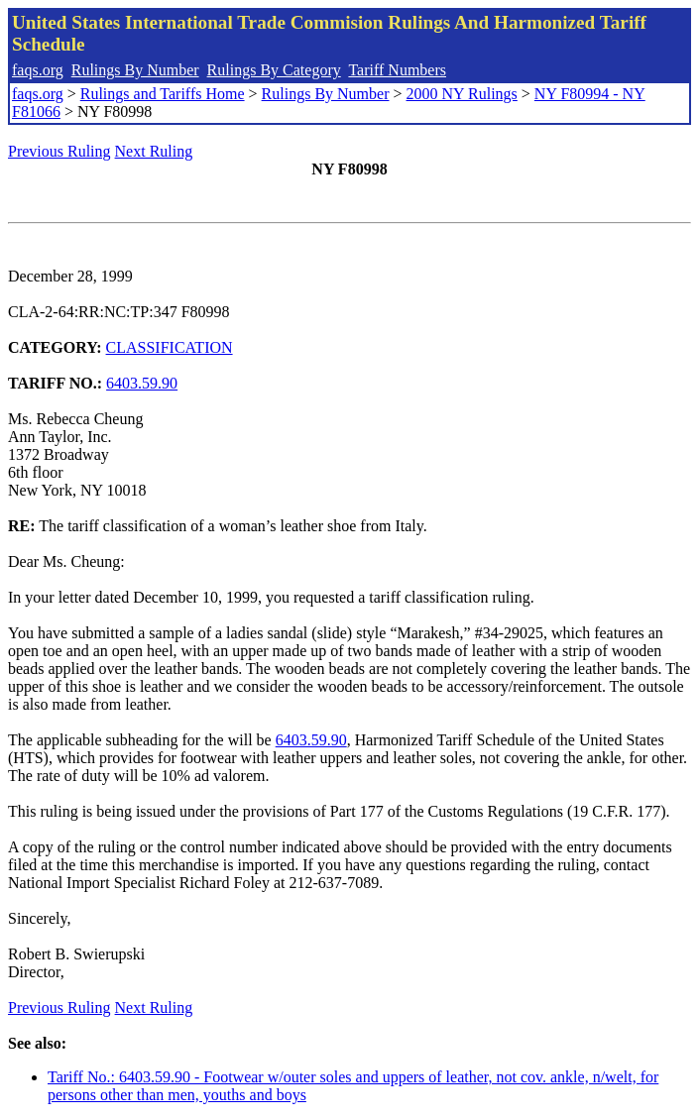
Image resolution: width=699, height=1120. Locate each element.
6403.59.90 (141, 383)
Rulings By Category (274, 69)
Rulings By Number (135, 69)
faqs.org (37, 69)
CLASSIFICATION (169, 347)
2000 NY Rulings (462, 93)
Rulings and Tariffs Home (162, 93)
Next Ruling (154, 151)
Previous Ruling (59, 151)
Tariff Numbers (397, 69)
